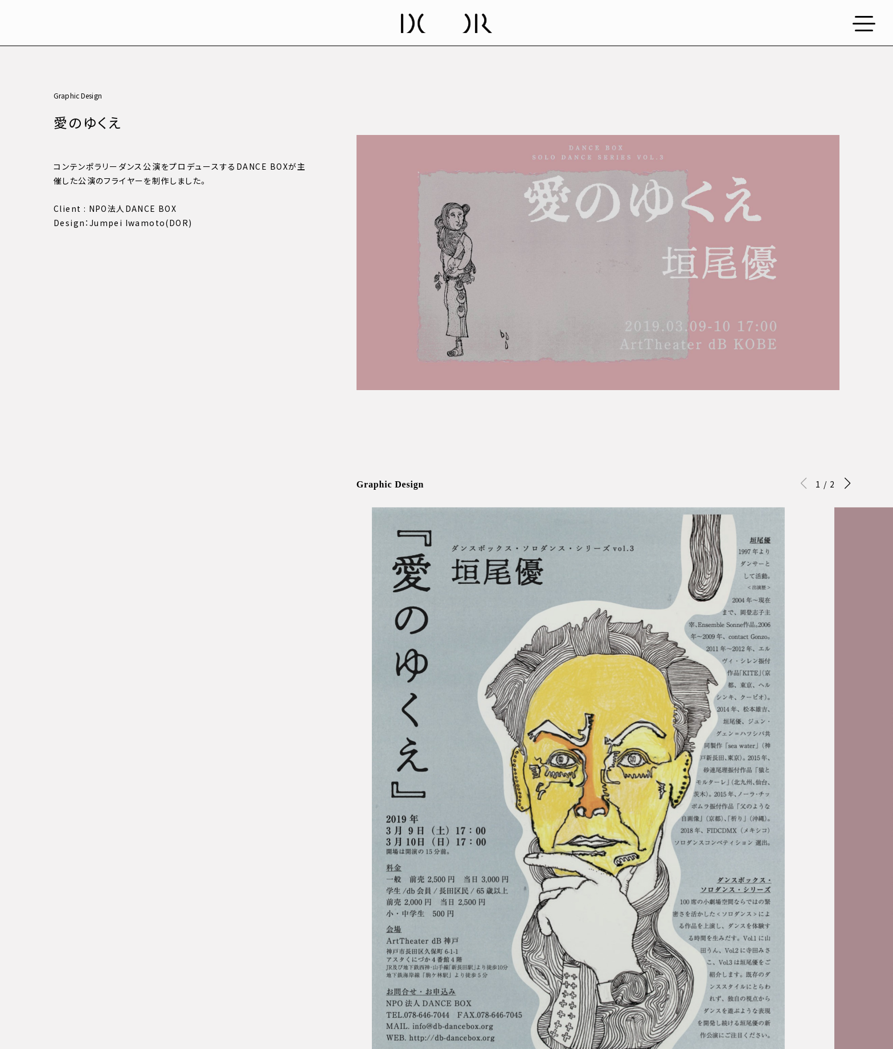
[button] (847, 483)
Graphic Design (78, 95)
